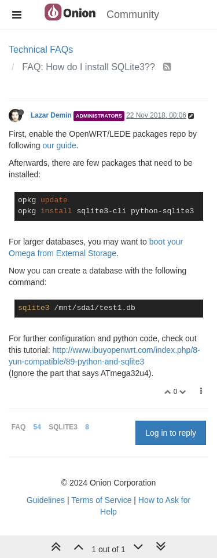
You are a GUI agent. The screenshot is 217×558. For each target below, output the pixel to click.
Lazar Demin (51, 115)
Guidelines (46, 500)
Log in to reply (170, 432)
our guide (59, 145)
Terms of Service (101, 500)
